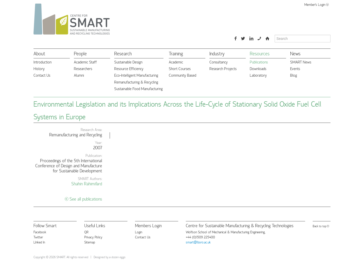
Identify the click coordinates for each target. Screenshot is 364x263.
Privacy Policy (93, 236)
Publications (259, 61)
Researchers (83, 68)
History (39, 68)
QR (86, 231)
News (295, 53)
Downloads (258, 68)
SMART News (300, 61)
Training (176, 53)
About (39, 53)
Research (123, 53)
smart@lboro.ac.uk (198, 241)
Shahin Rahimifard (86, 183)
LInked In (39, 241)
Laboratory (258, 75)
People (80, 53)
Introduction (43, 61)
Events (295, 68)
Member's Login (314, 4)
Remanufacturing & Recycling (136, 82)
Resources (260, 53)
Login (138, 231)
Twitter (38, 236)
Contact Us (42, 75)
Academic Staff (85, 61)
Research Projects (223, 68)
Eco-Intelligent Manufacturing (136, 75)
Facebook (40, 231)
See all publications (86, 198)
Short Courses (180, 68)
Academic (176, 61)
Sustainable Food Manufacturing (138, 88)
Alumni (79, 75)
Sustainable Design (128, 61)
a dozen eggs (117, 257)
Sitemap (89, 241)
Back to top (319, 226)
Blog (293, 75)
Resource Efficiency (128, 68)
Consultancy (218, 61)
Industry (216, 53)
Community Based (182, 75)
